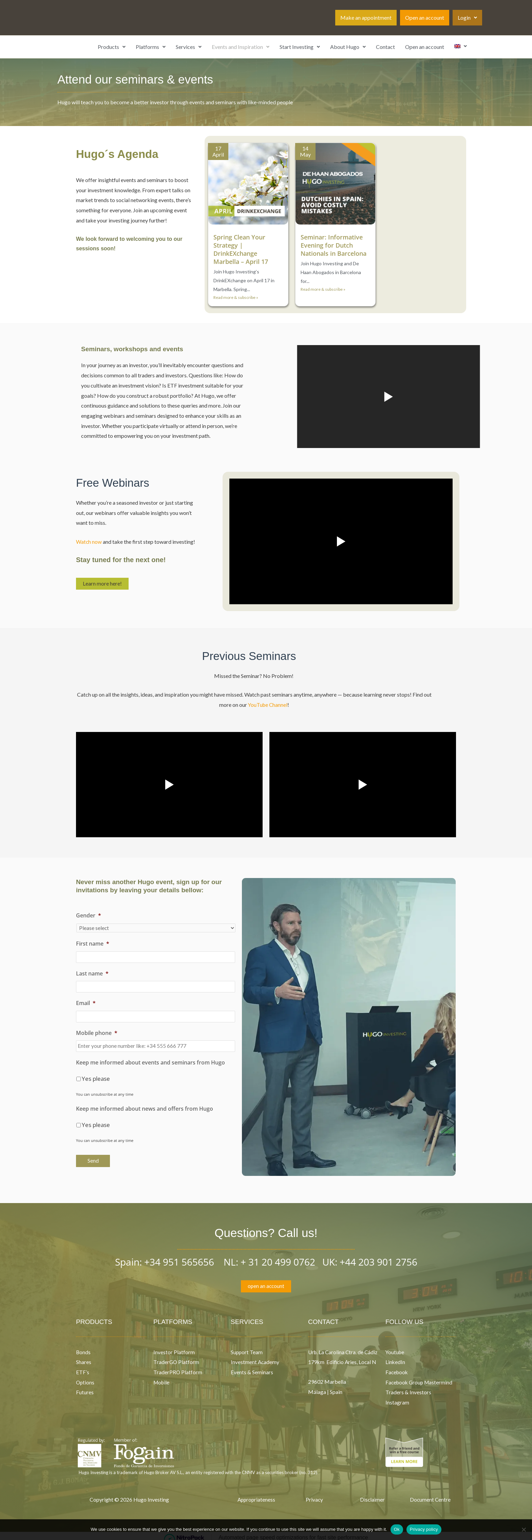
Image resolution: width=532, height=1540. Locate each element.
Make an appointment (366, 17)
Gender (88, 915)
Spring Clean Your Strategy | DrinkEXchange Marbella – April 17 (242, 249)
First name (92, 943)
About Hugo (348, 46)
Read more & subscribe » (235, 297)
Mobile (162, 1378)
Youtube (395, 1348)
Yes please (96, 1075)
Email (86, 1001)
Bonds (83, 1348)
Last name (92, 972)
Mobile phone (96, 1030)
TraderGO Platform (176, 1358)
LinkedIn (395, 1358)
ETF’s (82, 1368)
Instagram (397, 1399)
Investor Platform (174, 1348)
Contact (385, 46)
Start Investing (300, 46)
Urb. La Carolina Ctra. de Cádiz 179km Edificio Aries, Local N (341, 1358)
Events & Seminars (252, 1368)
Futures (85, 1388)
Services (189, 46)
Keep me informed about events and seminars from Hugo (150, 1058)
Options (85, 1378)
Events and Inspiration (240, 46)
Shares (83, 1358)
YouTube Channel (267, 704)
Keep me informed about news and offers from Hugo (144, 1105)
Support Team (247, 1348)
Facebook (397, 1368)
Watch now (89, 541)
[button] (467, 17)
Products (112, 46)
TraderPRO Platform (178, 1368)
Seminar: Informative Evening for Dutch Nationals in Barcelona (333, 249)
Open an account (424, 17)
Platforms (151, 46)
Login (467, 17)
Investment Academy (255, 1358)
